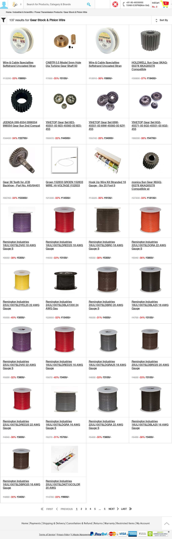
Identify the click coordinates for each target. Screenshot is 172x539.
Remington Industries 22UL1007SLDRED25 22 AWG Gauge (21, 425)
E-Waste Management (81, 534)
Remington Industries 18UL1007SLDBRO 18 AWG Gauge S (106, 245)
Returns (98, 523)
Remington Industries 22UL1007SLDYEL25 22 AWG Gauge (21, 305)
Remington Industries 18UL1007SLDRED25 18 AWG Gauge (64, 245)
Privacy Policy (63, 534)
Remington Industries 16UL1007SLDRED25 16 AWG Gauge (64, 365)
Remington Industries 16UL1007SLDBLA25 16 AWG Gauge (150, 425)
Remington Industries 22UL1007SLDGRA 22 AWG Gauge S (106, 425)
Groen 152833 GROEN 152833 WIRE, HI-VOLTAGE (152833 (64, 184)
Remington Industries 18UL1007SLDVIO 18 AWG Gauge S (19, 245)
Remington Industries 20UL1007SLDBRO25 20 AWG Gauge (150, 365)
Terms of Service (47, 534)
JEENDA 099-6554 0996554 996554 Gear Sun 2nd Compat (21, 124)
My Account (143, 523)
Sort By (162, 20)
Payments (35, 523)
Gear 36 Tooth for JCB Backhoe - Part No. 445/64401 (21, 184)
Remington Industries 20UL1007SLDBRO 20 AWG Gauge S (106, 305)
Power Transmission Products (48, 12)
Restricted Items (125, 523)
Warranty (109, 523)
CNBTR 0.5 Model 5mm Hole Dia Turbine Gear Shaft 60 (63, 64)
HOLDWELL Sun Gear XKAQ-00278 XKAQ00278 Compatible (150, 66)
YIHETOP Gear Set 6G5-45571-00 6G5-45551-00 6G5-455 (150, 126)
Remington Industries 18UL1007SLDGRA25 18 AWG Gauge (107, 365)
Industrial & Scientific (23, 12)
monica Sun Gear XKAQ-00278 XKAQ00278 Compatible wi (147, 185)
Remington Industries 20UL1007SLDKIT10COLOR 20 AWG (63, 484)
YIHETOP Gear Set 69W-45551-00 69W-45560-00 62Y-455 (107, 126)
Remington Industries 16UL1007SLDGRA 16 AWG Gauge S (63, 425)
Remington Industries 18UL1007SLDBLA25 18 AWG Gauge (150, 305)
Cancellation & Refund (79, 523)
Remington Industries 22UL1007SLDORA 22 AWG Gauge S (149, 245)
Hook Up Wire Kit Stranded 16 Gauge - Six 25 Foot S (107, 184)
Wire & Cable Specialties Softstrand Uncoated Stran (19, 64)
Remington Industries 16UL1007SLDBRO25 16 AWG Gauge (21, 484)
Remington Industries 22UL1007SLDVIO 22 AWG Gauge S (19, 365)
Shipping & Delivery (54, 523)
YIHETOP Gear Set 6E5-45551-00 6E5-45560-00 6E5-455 (64, 126)
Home (8, 12)
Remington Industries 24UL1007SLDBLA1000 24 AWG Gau (62, 305)
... (100, 509)
